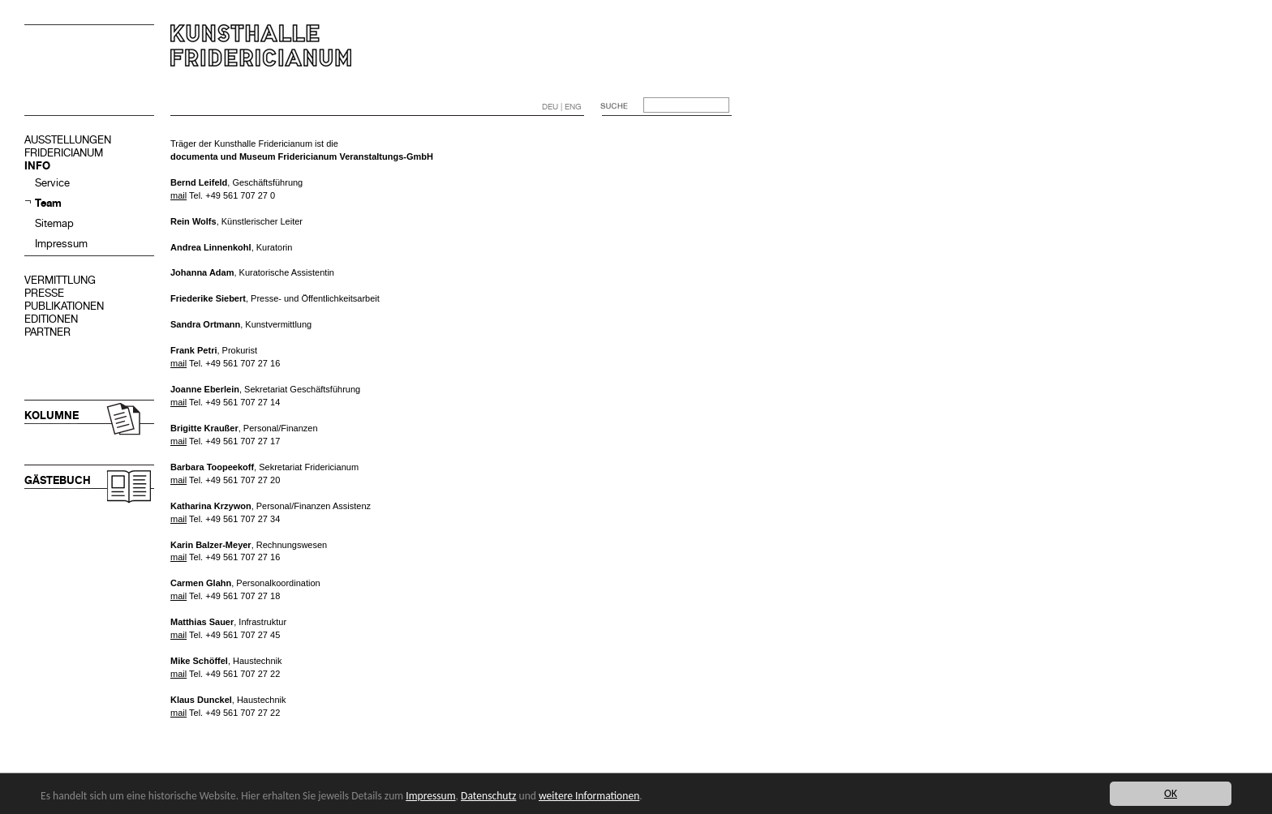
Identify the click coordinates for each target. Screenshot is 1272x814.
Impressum (61, 244)
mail (178, 195)
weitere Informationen (589, 796)
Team (48, 203)
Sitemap (54, 223)
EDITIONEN (51, 319)
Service (52, 183)
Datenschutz (488, 796)
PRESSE (44, 293)
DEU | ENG (562, 106)
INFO (37, 166)
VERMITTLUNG (60, 280)
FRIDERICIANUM (63, 153)
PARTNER (47, 332)
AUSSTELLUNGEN (67, 140)
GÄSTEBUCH (57, 480)
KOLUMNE (51, 415)
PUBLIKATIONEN (64, 306)
